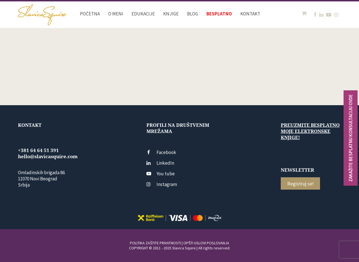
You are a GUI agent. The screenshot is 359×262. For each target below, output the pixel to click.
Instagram (161, 184)
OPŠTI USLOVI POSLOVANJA (206, 242)
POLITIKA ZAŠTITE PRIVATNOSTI (155, 242)
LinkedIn (160, 163)
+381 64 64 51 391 (38, 150)
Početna (90, 14)
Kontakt (250, 14)
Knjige (171, 14)
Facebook (161, 152)
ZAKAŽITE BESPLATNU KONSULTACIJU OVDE (351, 138)
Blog (192, 14)
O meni (115, 14)
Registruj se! (300, 183)
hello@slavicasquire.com (48, 156)
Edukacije (143, 14)
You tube (160, 174)
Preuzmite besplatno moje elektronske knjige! (310, 131)
